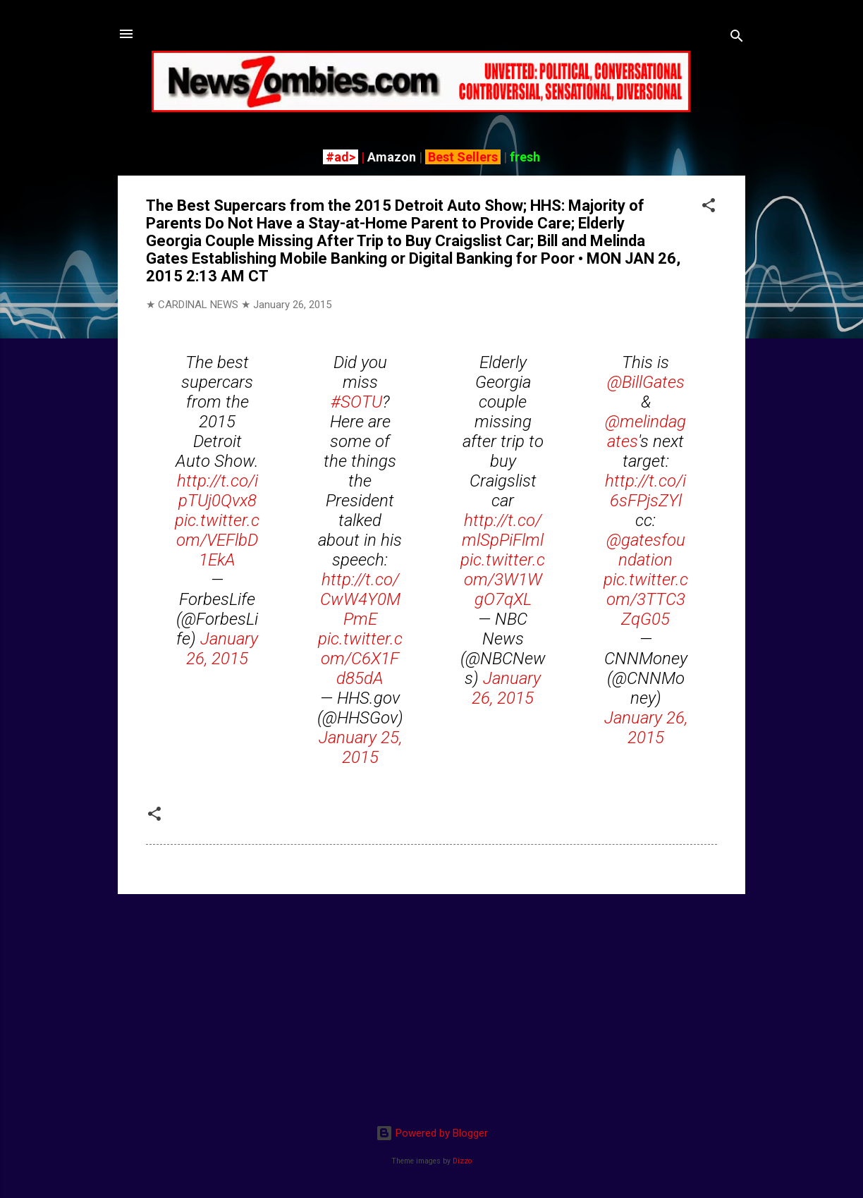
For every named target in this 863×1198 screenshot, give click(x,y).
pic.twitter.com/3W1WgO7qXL (502, 579)
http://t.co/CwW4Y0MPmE (360, 599)
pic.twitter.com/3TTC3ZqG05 (646, 599)
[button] (708, 208)
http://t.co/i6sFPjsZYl (645, 491)
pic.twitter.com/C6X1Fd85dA (360, 658)
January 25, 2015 (360, 747)
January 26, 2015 (222, 648)
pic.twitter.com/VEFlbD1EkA (217, 540)
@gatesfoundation (645, 550)
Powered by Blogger (432, 1133)
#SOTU (356, 402)
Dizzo (462, 1161)
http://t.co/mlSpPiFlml (503, 530)
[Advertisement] (431, 1004)
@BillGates (646, 382)
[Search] (736, 38)
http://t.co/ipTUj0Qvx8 (217, 491)
